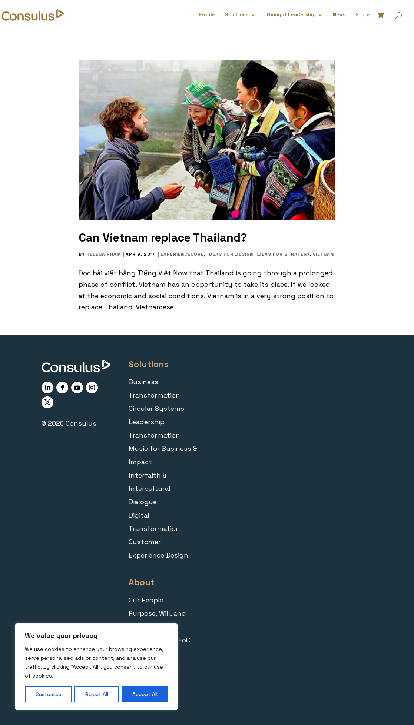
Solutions (236, 15)
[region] (96, 666)
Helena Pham (103, 254)
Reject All (96, 694)
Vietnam (324, 254)
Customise (48, 694)
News (339, 15)
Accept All (145, 694)
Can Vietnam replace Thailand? (163, 237)
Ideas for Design (230, 254)
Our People (146, 600)
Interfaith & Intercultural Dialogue (149, 488)
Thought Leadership (290, 15)
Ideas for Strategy (282, 254)
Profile (207, 15)
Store (362, 15)
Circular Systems (156, 408)
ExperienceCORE (182, 254)
